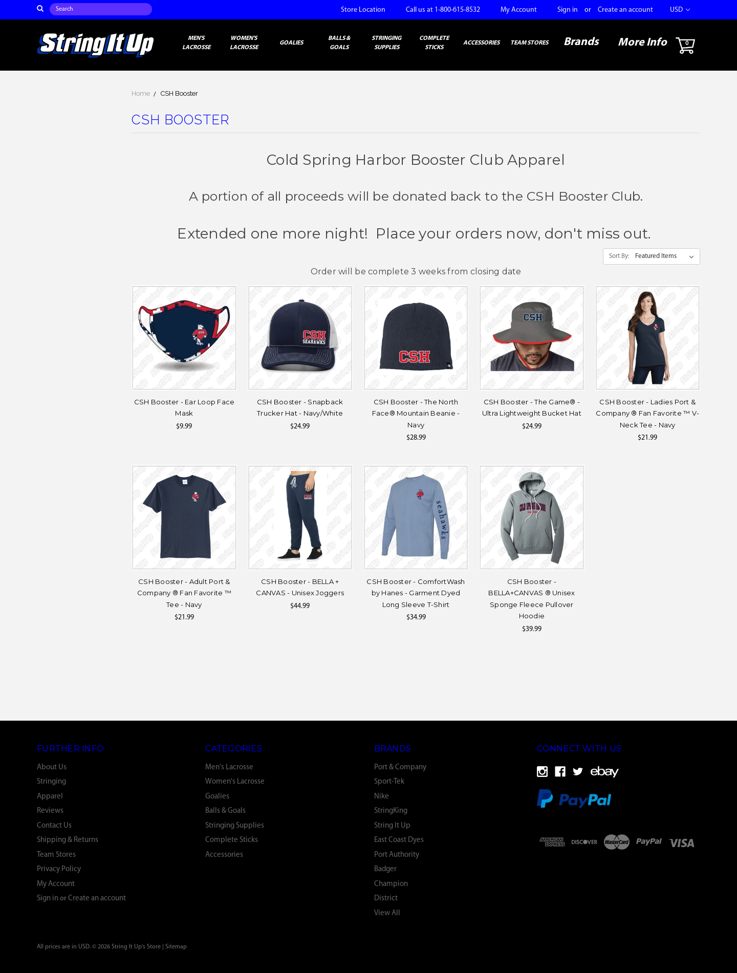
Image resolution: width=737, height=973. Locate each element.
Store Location (363, 10)
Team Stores (529, 43)
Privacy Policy (59, 869)
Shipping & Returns (67, 840)
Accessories (481, 43)
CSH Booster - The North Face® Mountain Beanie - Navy (416, 413)
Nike (381, 797)
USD (680, 10)
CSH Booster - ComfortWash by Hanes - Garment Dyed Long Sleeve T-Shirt (415, 593)
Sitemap (176, 947)
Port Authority (396, 855)
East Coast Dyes (399, 840)
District (386, 898)
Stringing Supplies (386, 43)
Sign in (567, 10)
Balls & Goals (339, 43)
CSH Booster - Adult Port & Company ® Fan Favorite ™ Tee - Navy (184, 593)
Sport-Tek (389, 782)
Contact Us (54, 826)
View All (387, 913)
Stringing (51, 782)
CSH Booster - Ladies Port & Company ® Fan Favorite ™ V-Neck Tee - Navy (647, 413)
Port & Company (400, 767)
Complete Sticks (434, 43)
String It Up (392, 826)
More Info (642, 43)
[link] (621, 868)
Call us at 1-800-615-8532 (443, 10)
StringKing (390, 811)
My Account (519, 10)
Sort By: (619, 256)
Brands (581, 42)
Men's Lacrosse (196, 43)
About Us (52, 767)
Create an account (625, 10)
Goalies (291, 43)
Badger (385, 869)
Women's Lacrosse (244, 43)
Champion (391, 884)
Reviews (50, 811)
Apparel (50, 797)
